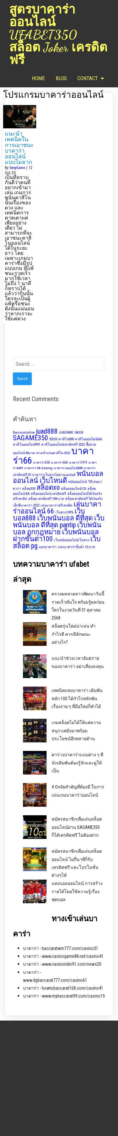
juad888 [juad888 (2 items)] (47, 431)
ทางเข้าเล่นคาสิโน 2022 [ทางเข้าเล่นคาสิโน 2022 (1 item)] (53, 453)
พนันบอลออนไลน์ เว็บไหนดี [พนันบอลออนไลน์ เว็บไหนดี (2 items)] (58, 477)
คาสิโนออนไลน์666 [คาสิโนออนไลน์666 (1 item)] (88, 439)
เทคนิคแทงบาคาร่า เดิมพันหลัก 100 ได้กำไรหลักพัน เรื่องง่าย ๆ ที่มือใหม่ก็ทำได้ (77, 698)
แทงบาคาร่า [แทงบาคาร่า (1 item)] (48, 547)
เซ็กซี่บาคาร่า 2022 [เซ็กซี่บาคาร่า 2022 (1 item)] (26, 505)
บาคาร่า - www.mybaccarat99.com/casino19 (64, 995)
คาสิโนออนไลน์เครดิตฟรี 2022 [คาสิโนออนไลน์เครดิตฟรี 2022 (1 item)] (63, 444)
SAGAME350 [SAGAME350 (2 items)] (30, 438)
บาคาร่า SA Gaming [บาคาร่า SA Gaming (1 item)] (38, 468)
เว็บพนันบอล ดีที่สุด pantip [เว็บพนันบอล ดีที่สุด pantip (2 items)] (58, 521)
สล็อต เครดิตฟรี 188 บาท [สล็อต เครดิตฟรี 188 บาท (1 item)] (46, 499)
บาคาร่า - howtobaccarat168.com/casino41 (63, 988)
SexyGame (17, 168)
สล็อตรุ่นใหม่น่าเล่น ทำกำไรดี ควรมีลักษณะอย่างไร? (74, 634)
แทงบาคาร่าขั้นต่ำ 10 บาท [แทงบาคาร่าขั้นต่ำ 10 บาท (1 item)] (76, 547)
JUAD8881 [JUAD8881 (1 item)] (66, 432)
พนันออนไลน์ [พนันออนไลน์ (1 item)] (77, 482)
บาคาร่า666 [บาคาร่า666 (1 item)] (59, 462)
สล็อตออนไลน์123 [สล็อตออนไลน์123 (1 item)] (73, 489)
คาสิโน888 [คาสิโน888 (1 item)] (66, 439)
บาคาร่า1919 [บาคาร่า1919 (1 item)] (78, 462)
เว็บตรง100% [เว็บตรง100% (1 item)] (64, 512)
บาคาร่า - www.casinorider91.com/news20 (62, 964)
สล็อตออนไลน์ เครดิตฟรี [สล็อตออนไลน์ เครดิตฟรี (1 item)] (48, 494)
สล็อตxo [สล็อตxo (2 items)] (48, 487)
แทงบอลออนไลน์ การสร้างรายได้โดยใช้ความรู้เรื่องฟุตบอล (77, 891)
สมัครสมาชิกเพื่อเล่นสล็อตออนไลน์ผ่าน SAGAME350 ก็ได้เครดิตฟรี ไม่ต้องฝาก (77, 827)
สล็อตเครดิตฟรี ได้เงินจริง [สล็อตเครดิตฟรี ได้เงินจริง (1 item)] (84, 499)
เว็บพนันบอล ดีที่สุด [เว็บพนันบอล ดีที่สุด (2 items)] (65, 518)
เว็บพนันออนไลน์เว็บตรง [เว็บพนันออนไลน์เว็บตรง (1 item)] (71, 540)
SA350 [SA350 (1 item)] (79, 432)
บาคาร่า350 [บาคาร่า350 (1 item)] (41, 462)
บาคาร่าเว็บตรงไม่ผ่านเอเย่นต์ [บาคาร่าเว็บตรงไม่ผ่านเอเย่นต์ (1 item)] (54, 475)
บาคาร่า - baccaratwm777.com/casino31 (60, 948)
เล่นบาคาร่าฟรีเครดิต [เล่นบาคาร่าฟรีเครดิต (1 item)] (56, 505)
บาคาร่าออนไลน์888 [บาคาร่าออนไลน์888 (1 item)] (68, 468)
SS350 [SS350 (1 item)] (53, 439)
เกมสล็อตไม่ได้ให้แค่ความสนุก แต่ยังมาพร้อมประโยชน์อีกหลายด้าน (76, 730)
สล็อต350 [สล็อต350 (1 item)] (28, 489)
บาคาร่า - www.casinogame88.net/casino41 (63, 956)
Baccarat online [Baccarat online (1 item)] (24, 432)
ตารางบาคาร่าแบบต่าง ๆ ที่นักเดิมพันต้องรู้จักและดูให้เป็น (77, 762)
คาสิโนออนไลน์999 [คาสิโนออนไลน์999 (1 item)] (26, 444)
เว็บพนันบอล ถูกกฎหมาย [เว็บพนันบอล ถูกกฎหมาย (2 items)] (57, 528)
